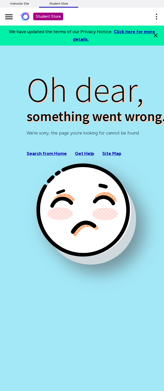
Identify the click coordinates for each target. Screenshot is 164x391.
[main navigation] (9, 16)
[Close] (155, 35)
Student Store (58, 3)
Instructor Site (19, 3)
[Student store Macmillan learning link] (28, 16)
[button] (158, 16)
